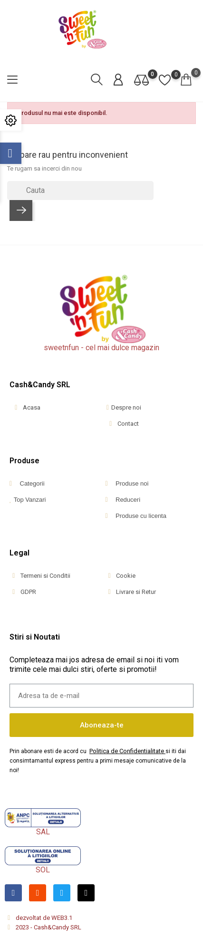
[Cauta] (80, 190)
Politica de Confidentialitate (126, 751)
